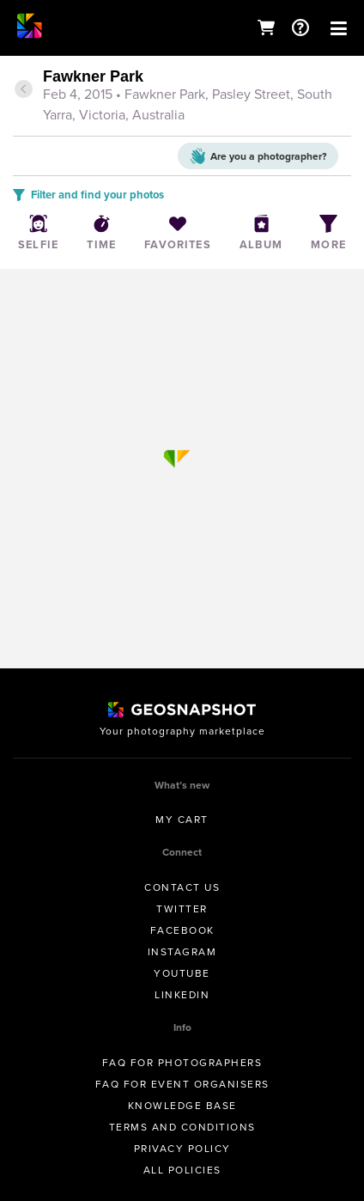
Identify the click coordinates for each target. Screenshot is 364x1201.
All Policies (182, 1170)
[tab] (182, 97)
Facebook (182, 930)
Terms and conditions (182, 1127)
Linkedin (182, 995)
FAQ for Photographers (182, 1062)
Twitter (182, 909)
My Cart (182, 819)
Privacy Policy (182, 1148)
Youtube (182, 973)
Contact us (182, 887)
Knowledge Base (182, 1105)
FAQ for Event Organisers (182, 1084)
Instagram (182, 952)
